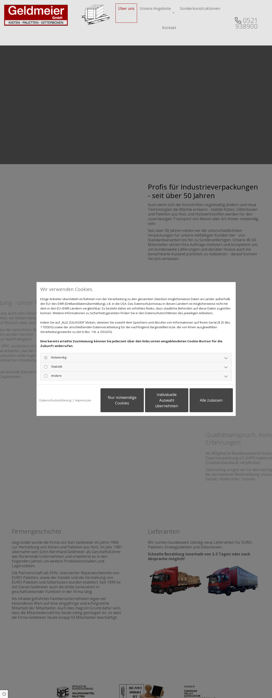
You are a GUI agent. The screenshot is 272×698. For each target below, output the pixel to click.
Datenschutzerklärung (55, 400)
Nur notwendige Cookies (122, 400)
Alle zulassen (211, 400)
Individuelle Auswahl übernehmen (166, 400)
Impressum (83, 400)
